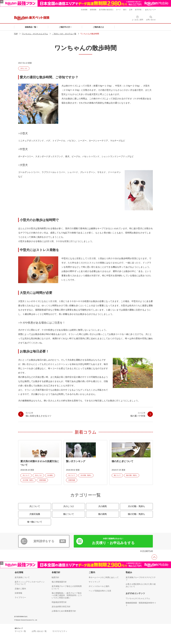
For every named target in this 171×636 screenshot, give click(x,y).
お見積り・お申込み (113, 541)
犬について (26, 475)
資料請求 (49, 541)
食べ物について (34, 522)
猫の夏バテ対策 (137, 414)
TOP (16, 34)
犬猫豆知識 (42, 480)
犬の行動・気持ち (28, 480)
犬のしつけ (23, 68)
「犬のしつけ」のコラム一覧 (64, 34)
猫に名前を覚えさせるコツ (38, 414)
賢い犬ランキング (75, 461)
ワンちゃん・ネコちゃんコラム (35, 34)
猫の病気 (102, 514)
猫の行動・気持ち (131, 475)
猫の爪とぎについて (122, 461)
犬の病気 (50, 475)
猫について (117, 475)
